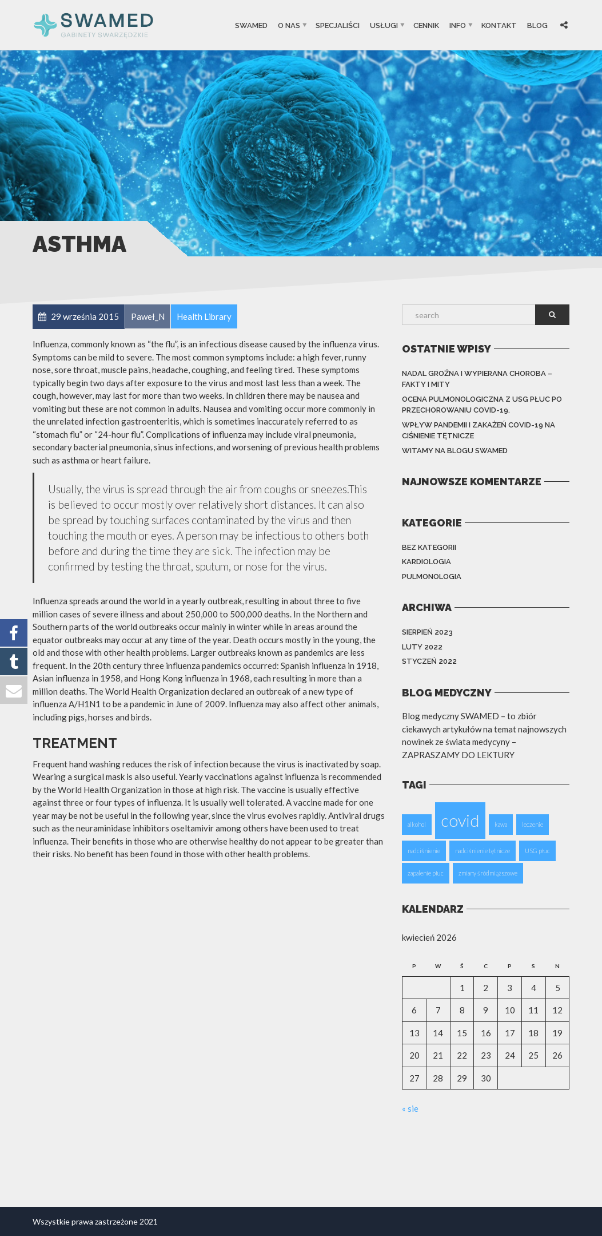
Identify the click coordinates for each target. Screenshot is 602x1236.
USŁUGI (384, 25)
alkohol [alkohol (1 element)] (417, 824)
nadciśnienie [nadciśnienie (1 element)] (424, 850)
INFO (457, 25)
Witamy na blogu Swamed (455, 450)
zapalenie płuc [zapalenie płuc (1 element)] (426, 873)
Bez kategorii (429, 547)
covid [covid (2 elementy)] (460, 820)
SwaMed (251, 25)
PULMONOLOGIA (431, 576)
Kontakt (499, 25)
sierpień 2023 (427, 632)
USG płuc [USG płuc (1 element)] (537, 850)
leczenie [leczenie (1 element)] (532, 824)
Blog (537, 25)
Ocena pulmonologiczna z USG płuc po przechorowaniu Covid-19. (482, 405)
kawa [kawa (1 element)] (501, 824)
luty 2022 (422, 647)
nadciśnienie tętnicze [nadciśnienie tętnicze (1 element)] (482, 850)
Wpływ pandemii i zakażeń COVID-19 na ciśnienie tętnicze (478, 431)
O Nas (289, 25)
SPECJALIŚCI (338, 25)
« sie (410, 1108)
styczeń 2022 (429, 661)
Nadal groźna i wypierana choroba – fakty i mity (477, 379)
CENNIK (426, 25)
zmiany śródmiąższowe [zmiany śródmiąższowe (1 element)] (488, 873)
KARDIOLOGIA (426, 561)
